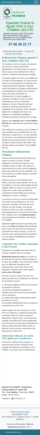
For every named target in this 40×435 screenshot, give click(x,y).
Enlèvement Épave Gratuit (11, 2)
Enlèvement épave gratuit (20, 412)
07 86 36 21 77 (20, 44)
